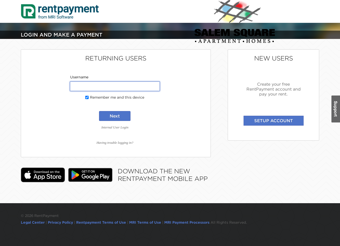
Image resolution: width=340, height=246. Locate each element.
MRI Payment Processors (187, 222)
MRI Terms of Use (145, 222)
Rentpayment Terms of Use (101, 222)
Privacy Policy (60, 222)
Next (115, 116)
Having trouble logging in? (114, 143)
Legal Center (33, 222)
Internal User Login (114, 127)
